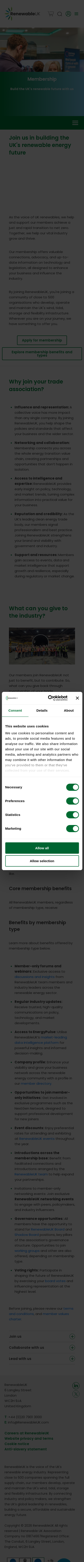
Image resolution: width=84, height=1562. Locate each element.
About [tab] (69, 710)
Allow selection (42, 861)
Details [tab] (42, 710)
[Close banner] (77, 698)
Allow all (42, 848)
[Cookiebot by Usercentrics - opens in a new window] (50, 698)
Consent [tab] (15, 710)
